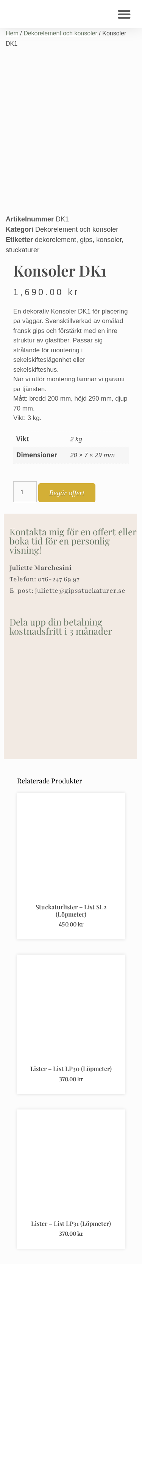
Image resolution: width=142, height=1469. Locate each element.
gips (86, 240)
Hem (12, 33)
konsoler (109, 240)
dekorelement (55, 240)
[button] (124, 14)
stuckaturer (22, 250)
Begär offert (66, 493)
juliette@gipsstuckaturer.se (80, 590)
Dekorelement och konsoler (60, 33)
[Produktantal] (25, 491)
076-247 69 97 (58, 579)
